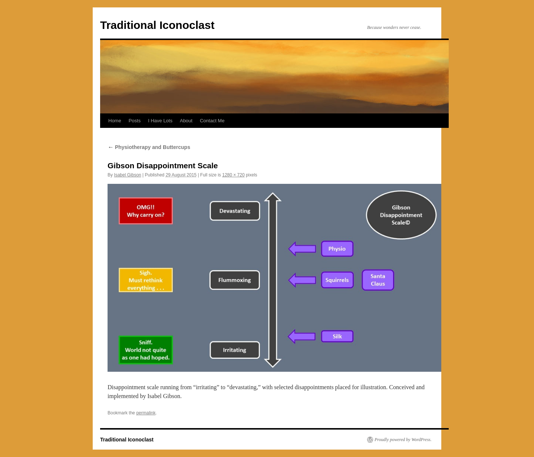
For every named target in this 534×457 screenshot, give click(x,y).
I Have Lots (160, 120)
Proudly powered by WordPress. (403, 439)
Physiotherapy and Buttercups (149, 147)
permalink (145, 412)
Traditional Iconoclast (157, 25)
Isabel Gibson (127, 175)
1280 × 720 (233, 175)
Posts (135, 120)
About (186, 120)
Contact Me (212, 120)
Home (114, 120)
